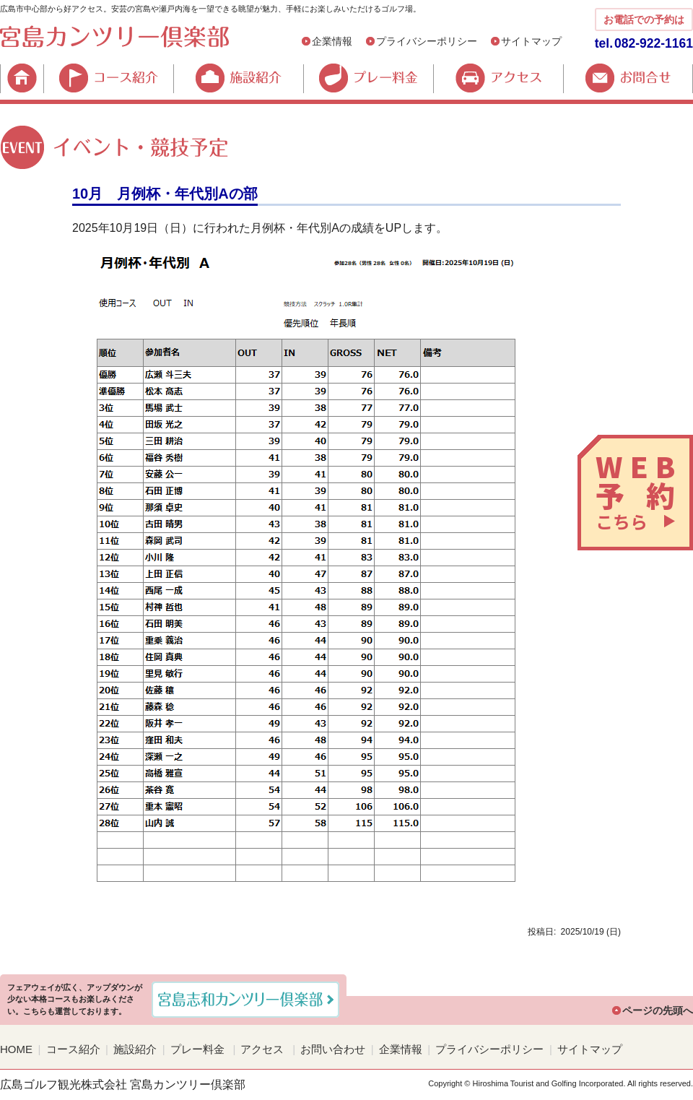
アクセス (498, 78)
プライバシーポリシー (426, 41)
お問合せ (628, 78)
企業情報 (332, 41)
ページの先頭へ (657, 1010)
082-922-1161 (653, 43)
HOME (21, 78)
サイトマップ (531, 41)
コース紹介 (108, 78)
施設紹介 (238, 78)
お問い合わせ (332, 1049)
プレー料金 (368, 78)
